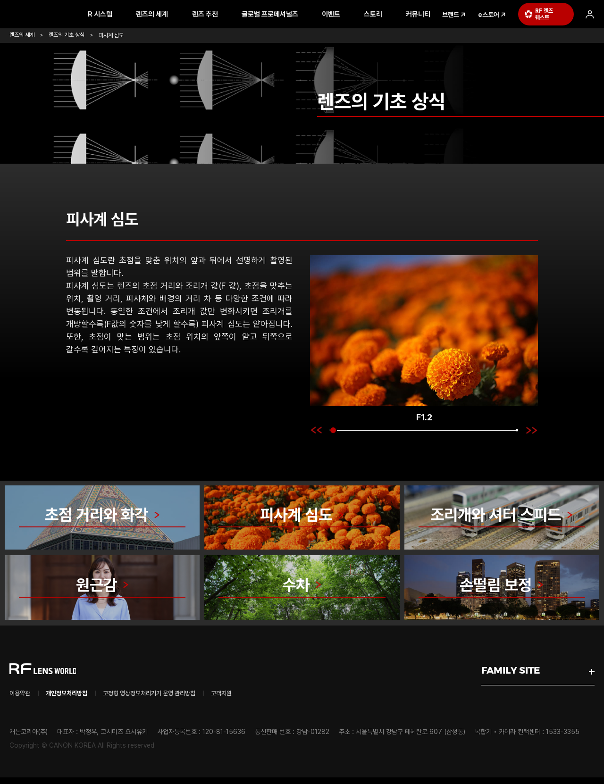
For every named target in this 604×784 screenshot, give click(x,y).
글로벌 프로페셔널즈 (285, 14)
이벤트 (346, 14)
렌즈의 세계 (168, 14)
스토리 (388, 14)
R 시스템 (116, 14)
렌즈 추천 (221, 14)
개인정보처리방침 (77, 699)
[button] (316, 430)
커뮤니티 (434, 14)
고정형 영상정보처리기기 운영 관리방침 (179, 699)
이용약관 (22, 699)
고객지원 (266, 699)
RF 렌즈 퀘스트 (560, 14)
